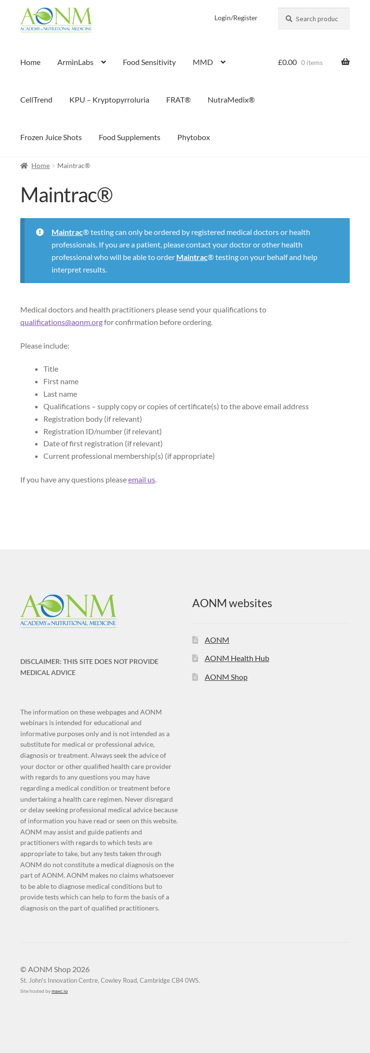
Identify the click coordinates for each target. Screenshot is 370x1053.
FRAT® (178, 99)
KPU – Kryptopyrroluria (109, 99)
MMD (203, 61)
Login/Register (236, 17)
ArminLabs (75, 61)
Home (30, 61)
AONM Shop (226, 676)
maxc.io (60, 991)
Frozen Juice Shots (51, 137)
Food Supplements (129, 137)
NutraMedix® (231, 99)
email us (141, 479)
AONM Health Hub (237, 658)
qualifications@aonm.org (61, 321)
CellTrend (36, 99)
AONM (217, 639)
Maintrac (67, 231)
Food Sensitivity (149, 61)
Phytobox (193, 137)
